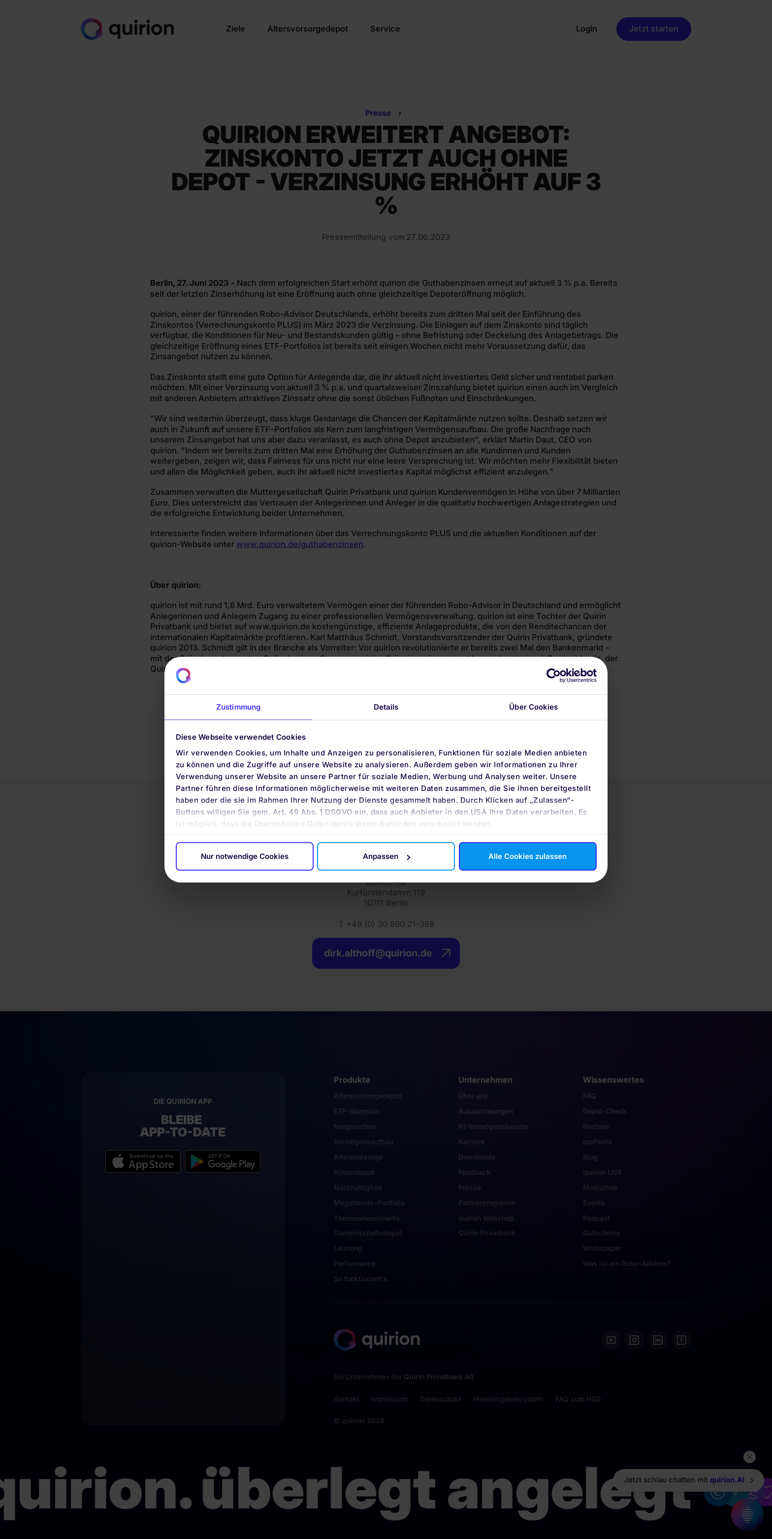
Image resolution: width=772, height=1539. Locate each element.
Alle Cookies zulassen (527, 856)
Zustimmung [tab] (238, 707)
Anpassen (386, 856)
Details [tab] (386, 707)
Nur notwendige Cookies (245, 856)
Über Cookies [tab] (533, 707)
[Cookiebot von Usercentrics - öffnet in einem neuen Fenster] (554, 675)
